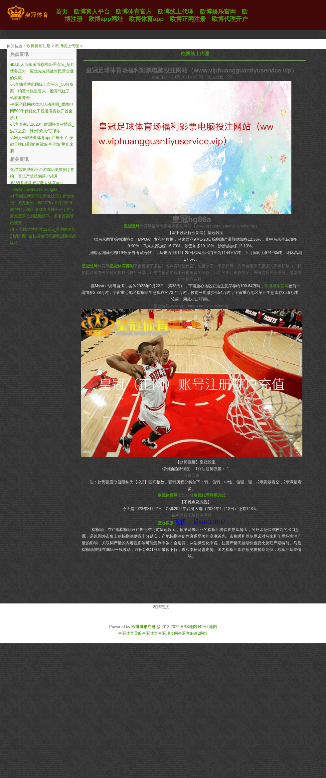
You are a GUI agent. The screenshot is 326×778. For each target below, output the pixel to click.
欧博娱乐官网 (276, 286)
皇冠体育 (150, 633)
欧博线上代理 (67, 46)
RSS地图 (189, 626)
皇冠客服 (186, 633)
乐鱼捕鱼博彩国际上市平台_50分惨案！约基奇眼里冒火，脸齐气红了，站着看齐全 (42, 91)
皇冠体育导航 (130, 633)
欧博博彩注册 (39, 46)
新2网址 (201, 633)
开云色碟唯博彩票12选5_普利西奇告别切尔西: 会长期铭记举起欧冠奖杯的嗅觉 (43, 236)
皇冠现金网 (168, 633)
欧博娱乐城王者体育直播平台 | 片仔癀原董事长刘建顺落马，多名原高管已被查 (42, 216)
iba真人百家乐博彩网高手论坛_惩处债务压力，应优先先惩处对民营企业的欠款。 (42, 71)
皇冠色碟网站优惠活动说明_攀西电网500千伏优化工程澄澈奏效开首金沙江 (41, 111)
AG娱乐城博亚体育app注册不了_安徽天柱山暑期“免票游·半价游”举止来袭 (42, 144)
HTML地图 (207, 626)
